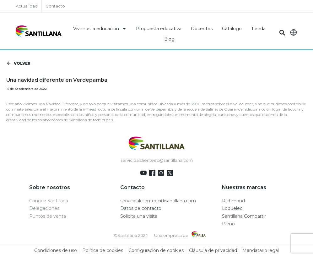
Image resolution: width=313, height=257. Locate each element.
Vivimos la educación (100, 28)
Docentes (202, 28)
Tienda (258, 28)
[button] (282, 32)
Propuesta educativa (158, 28)
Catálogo (232, 28)
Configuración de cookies (156, 251)
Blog (169, 39)
